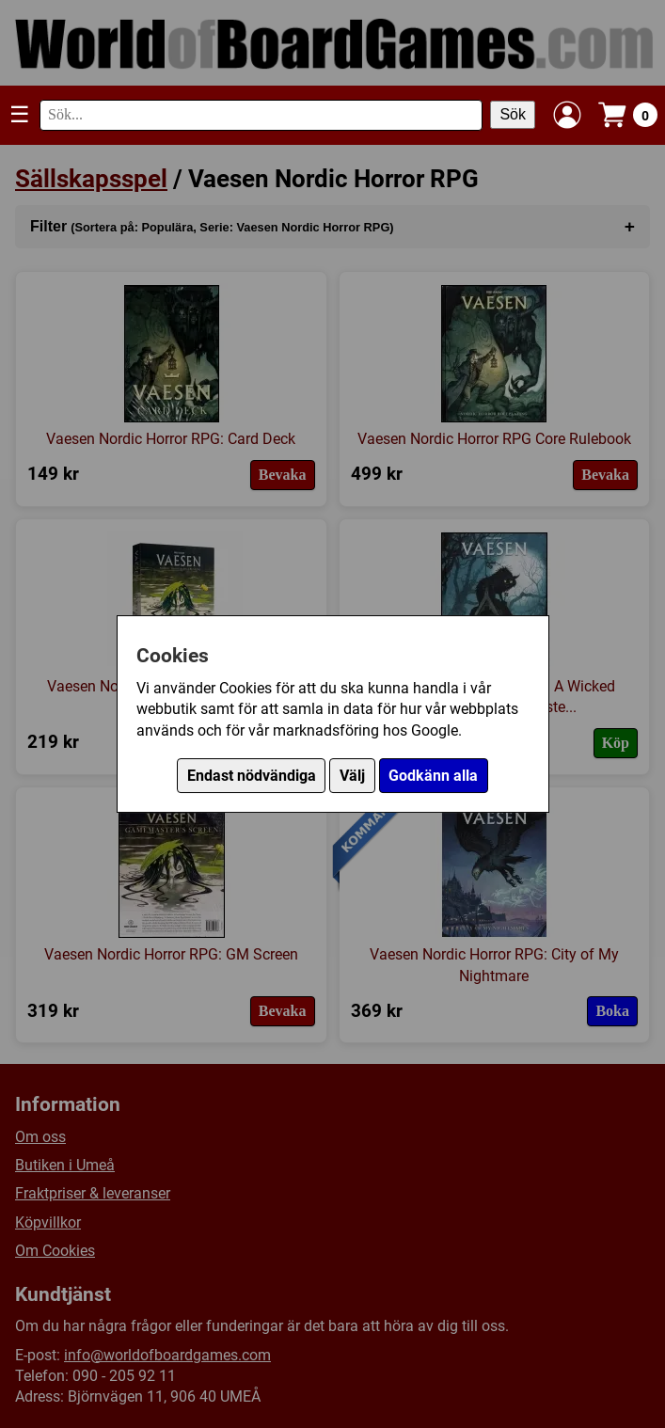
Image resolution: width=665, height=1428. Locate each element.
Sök (512, 114)
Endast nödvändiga (251, 776)
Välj (352, 776)
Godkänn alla (433, 776)
